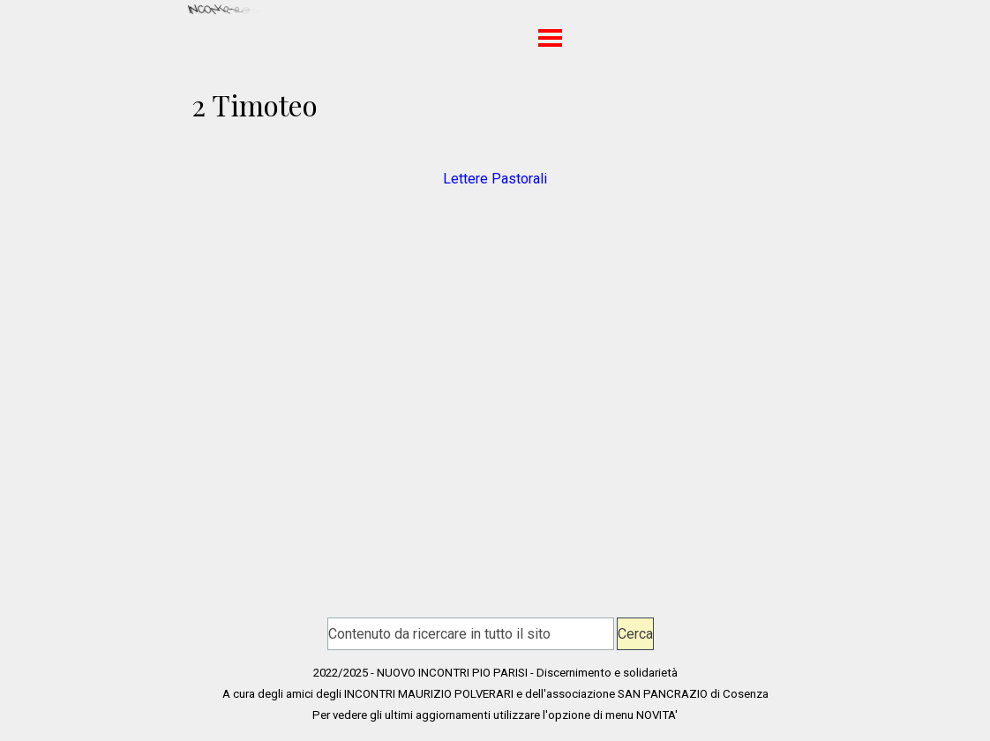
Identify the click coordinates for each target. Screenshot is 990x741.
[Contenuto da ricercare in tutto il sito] (470, 634)
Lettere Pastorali (495, 178)
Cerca (635, 633)
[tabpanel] (495, 168)
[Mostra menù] (550, 37)
